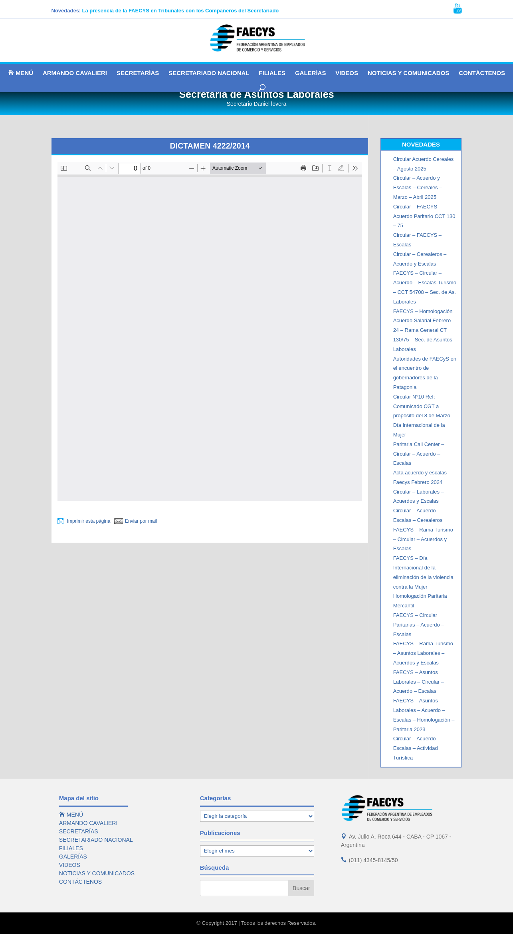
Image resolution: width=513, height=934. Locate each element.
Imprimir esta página (83, 521)
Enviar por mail (135, 521)
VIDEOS (346, 73)
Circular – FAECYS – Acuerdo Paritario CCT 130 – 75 (424, 216)
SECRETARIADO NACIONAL (208, 73)
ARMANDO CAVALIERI (75, 73)
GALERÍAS (310, 73)
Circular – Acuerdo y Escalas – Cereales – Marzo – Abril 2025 (417, 187)
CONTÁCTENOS (482, 73)
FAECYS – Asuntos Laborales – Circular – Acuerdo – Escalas (418, 681)
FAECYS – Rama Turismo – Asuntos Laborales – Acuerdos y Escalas (423, 653)
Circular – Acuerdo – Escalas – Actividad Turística (416, 748)
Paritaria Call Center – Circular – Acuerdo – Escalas (418, 453)
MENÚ (20, 73)
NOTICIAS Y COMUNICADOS (408, 73)
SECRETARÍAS (138, 73)
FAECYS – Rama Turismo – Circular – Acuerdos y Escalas (423, 539)
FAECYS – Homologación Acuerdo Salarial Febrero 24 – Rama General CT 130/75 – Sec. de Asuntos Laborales (423, 330)
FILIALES (272, 73)
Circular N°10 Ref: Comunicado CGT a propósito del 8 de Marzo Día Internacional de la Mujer (421, 416)
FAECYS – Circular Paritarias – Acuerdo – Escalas (418, 624)
